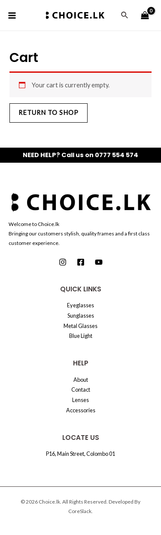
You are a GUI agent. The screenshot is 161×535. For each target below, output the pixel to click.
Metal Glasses (80, 325)
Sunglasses (80, 315)
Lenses (80, 399)
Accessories (80, 410)
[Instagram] (63, 262)
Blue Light (80, 335)
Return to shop (48, 112)
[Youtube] (99, 262)
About (80, 379)
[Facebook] (81, 262)
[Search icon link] (125, 15)
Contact (80, 389)
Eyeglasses (80, 305)
